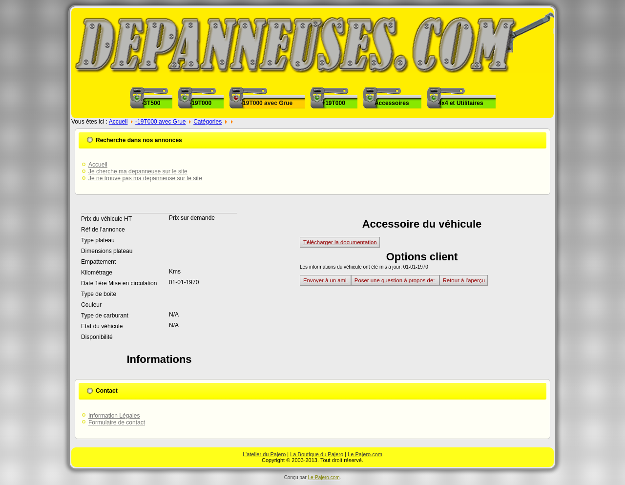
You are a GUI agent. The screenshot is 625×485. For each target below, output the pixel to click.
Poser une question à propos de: (395, 280)
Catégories (207, 121)
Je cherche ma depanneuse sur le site (138, 171)
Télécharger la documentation (340, 242)
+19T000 (333, 103)
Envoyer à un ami (325, 280)
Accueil (118, 121)
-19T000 (200, 103)
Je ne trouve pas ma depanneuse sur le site (145, 178)
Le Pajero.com (365, 454)
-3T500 (151, 103)
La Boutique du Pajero (316, 454)
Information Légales (114, 415)
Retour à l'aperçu (464, 280)
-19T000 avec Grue (266, 103)
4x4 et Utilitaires (460, 103)
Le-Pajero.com (324, 477)
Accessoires (392, 103)
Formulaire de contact (116, 422)
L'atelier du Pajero (264, 454)
